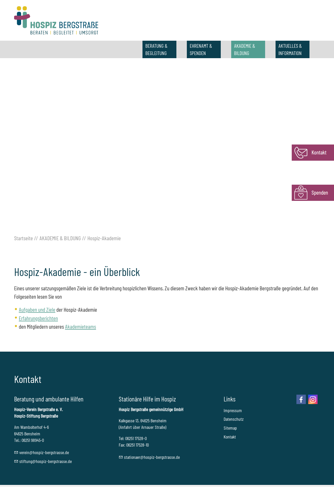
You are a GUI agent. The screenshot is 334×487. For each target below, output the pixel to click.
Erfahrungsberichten (38, 318)
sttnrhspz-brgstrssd (152, 457)
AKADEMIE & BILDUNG (244, 49)
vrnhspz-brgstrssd (44, 452)
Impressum (233, 410)
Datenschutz (234, 419)
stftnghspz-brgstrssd (45, 461)
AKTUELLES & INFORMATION (290, 49)
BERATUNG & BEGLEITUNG (156, 49)
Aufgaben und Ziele (37, 309)
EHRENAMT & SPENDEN (201, 49)
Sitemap (230, 428)
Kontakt (230, 437)
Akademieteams (80, 326)
